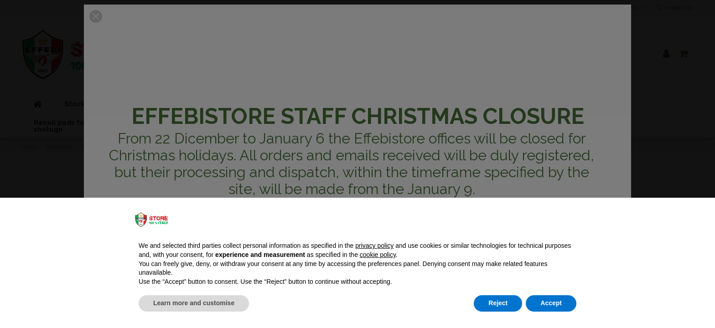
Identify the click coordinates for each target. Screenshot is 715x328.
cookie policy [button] (378, 254)
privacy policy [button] (374, 245)
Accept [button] (551, 303)
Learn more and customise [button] (193, 303)
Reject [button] (498, 303)
